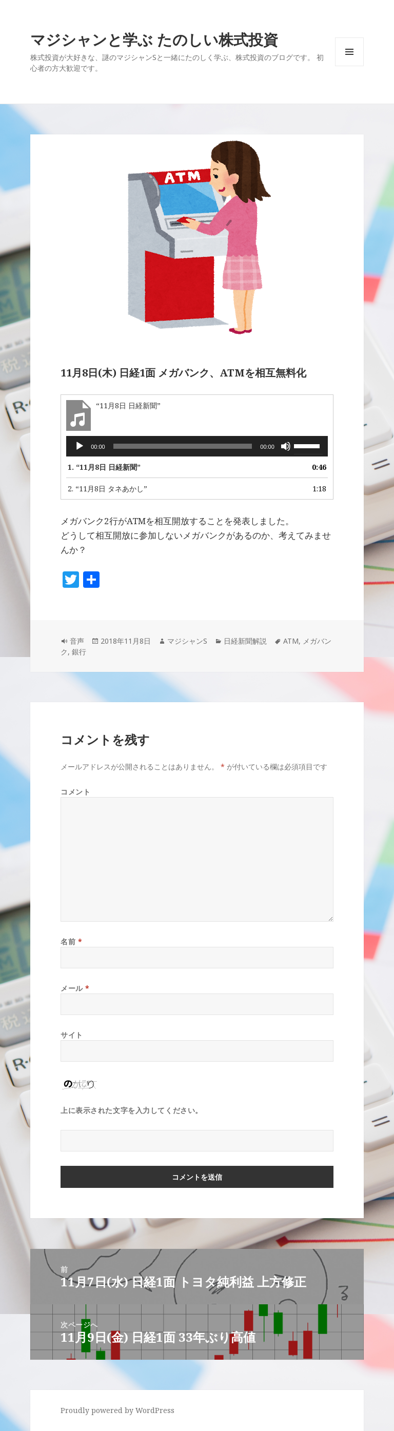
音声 (77, 641)
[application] (197, 446)
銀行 (79, 652)
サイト (72, 1035)
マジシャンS (187, 641)
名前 (71, 941)
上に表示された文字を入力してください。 (132, 1110)
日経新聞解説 (245, 641)
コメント (75, 792)
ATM (291, 641)
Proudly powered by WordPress (117, 1410)
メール (75, 988)
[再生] (79, 446)
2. (107, 488)
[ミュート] (286, 446)
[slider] (182, 446)
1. (104, 467)
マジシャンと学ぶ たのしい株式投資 (154, 39)
